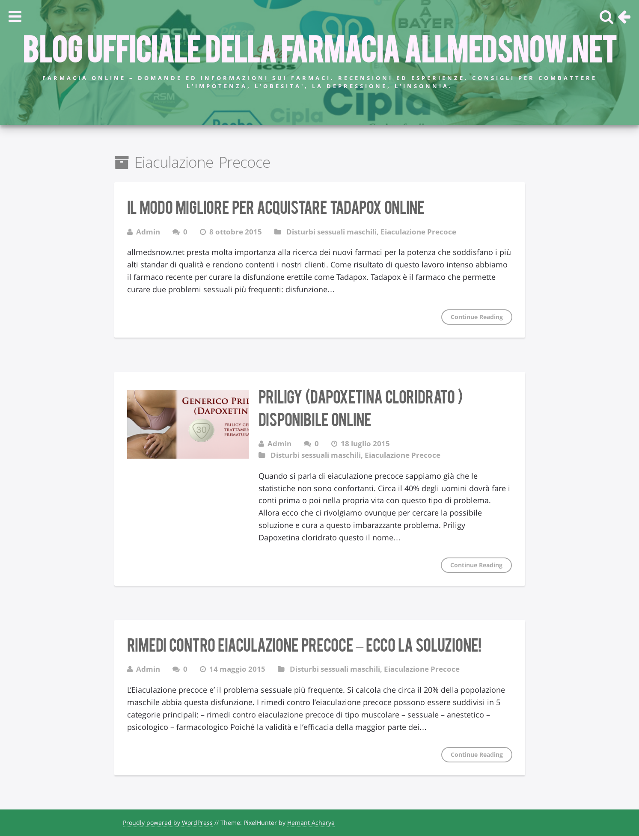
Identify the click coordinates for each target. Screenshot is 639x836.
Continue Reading (477, 317)
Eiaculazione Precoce (418, 232)
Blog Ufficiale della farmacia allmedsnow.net (319, 47)
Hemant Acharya (311, 822)
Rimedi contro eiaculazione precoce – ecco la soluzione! (304, 644)
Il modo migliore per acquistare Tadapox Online (275, 206)
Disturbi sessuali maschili (331, 232)
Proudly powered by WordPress (168, 822)
